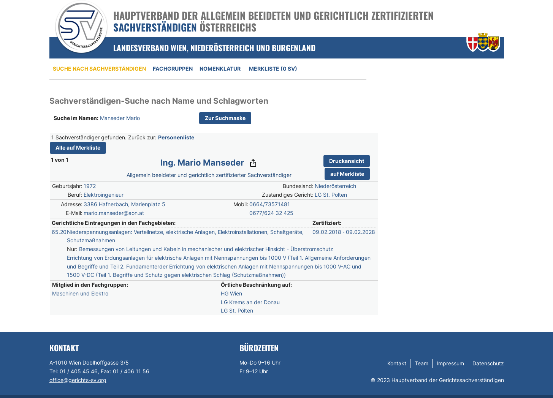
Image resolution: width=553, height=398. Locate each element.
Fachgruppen (173, 68)
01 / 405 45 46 (79, 371)
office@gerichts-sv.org (77, 380)
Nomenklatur (220, 68)
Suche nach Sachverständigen (99, 68)
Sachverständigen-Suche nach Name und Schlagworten (158, 101)
